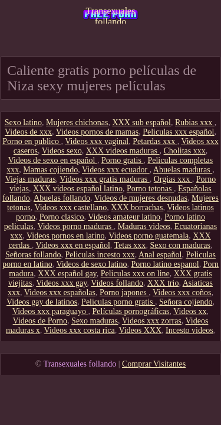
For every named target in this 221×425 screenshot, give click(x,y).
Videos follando (117, 283)
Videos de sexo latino (91, 264)
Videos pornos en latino (66, 235)
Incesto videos (189, 330)
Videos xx (189, 311)
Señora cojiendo (186, 302)
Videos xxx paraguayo (50, 311)
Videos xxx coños (182, 292)
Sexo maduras (94, 320)
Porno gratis (122, 160)
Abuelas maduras (182, 169)
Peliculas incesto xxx (100, 254)
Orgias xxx (173, 179)
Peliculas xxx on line (135, 273)
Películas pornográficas (131, 311)
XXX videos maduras (123, 150)
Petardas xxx (155, 141)
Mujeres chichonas (77, 122)
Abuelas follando (62, 198)
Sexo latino (23, 122)
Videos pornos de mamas (97, 132)
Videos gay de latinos (41, 302)
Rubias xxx (195, 122)
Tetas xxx (130, 245)
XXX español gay (67, 273)
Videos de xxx (28, 132)
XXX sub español (141, 122)
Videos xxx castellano (70, 207)
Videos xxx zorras (152, 320)
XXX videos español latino (78, 188)
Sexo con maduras (180, 245)
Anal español (160, 254)
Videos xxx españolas (59, 292)
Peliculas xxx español (178, 132)
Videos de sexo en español (52, 160)
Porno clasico (61, 216)
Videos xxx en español (72, 245)
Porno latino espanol (165, 264)
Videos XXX (139, 330)
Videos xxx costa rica (79, 330)
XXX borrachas (137, 207)
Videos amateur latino (124, 216)
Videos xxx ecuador (116, 169)
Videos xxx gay (61, 283)
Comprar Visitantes (154, 363)
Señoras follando (33, 254)
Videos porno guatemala (148, 235)
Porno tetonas (150, 188)
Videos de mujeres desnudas (140, 198)
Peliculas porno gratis (118, 302)
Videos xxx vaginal (96, 141)
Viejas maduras (30, 179)
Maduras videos (144, 226)
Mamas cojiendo (50, 169)
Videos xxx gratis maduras (104, 179)
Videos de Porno (40, 320)
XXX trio (163, 283)
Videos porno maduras (75, 226)
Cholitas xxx (185, 150)
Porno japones (124, 292)
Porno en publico (31, 141)
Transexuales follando (111, 15)
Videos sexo (62, 150)
